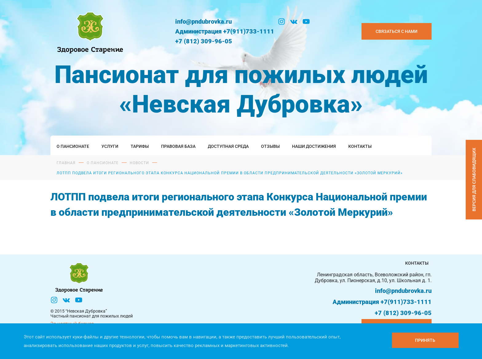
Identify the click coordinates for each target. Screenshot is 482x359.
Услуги (109, 146)
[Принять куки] (425, 340)
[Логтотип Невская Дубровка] (88, 31)
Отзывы (270, 146)
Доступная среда (228, 146)
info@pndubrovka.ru (203, 21)
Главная (66, 163)
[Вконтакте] (294, 21)
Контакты (360, 146)
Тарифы (140, 146)
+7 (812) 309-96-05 (203, 41)
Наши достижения (314, 146)
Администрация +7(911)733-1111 (224, 31)
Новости (139, 163)
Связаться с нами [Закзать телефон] (396, 31)
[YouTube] (306, 21)
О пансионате (73, 146)
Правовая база (178, 146)
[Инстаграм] (281, 21)
